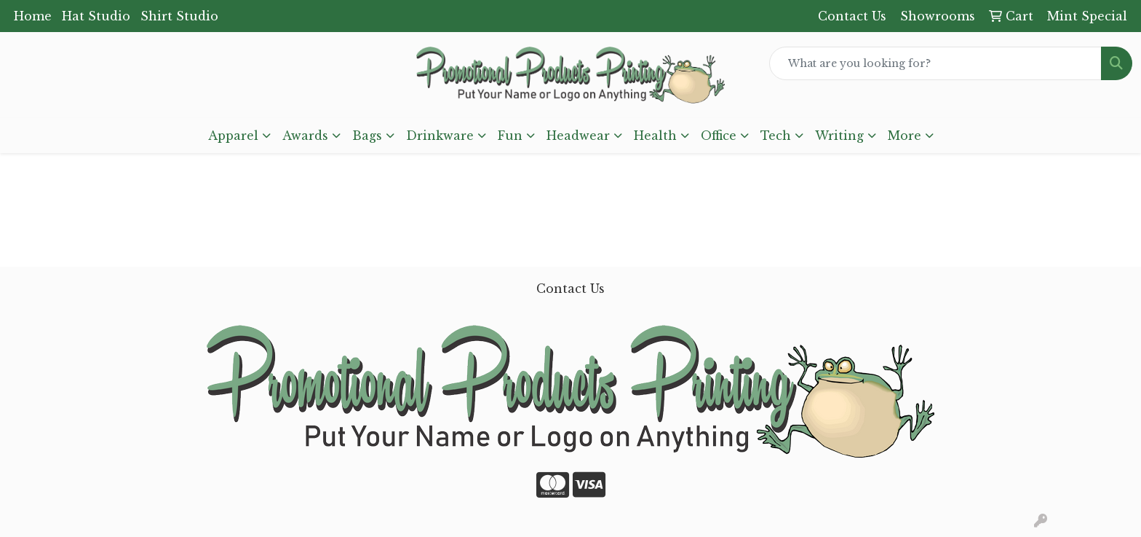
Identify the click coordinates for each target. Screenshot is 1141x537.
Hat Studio (96, 16)
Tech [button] (775, 135)
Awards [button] (305, 135)
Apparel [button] (233, 135)
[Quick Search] (935, 63)
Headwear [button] (578, 135)
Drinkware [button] (440, 135)
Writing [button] (839, 135)
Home (33, 16)
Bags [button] (367, 135)
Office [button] (718, 135)
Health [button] (655, 135)
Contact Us (570, 288)
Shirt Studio (179, 16)
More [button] (904, 135)
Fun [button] (510, 135)
